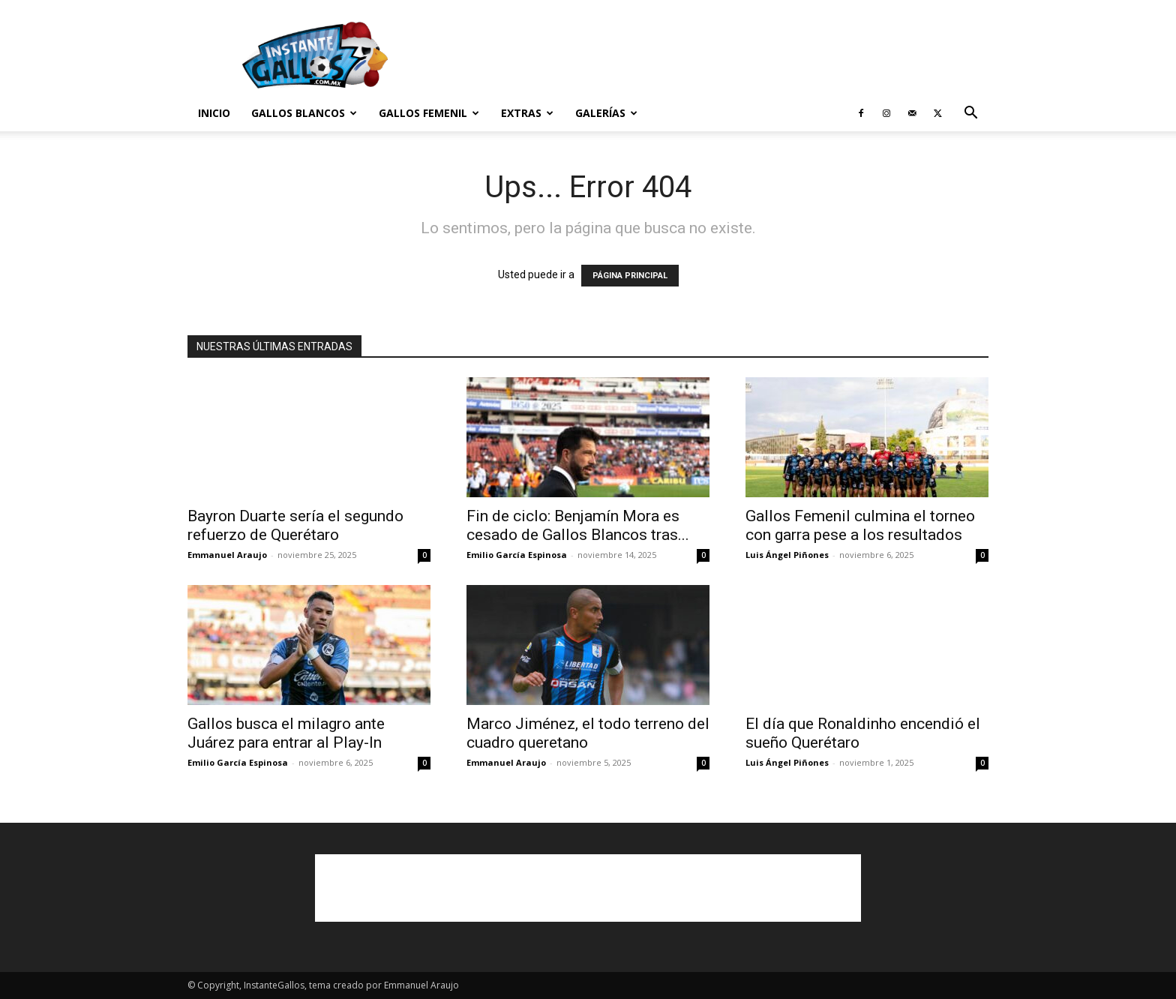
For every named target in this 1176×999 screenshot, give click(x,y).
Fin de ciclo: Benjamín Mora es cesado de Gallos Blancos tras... (577, 525)
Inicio (214, 113)
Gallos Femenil (429, 113)
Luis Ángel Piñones (787, 554)
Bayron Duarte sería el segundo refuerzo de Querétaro (296, 525)
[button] (970, 114)
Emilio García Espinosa (516, 554)
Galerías (606, 113)
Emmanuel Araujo (227, 554)
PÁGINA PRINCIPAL (630, 275)
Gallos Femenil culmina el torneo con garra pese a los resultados (860, 525)
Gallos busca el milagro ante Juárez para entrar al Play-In (286, 733)
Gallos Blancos (304, 113)
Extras (527, 113)
